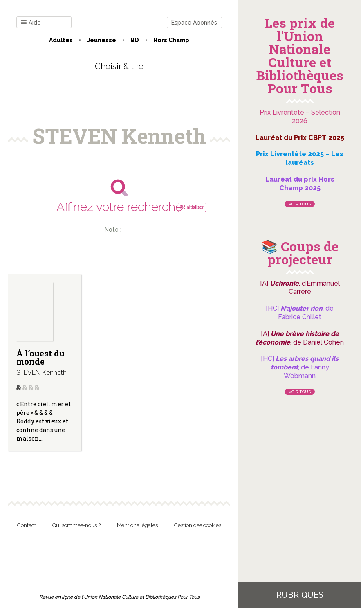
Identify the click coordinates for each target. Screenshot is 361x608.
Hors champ (171, 40)
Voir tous (300, 204)
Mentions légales (137, 525)
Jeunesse (101, 40)
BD (134, 40)
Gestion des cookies (197, 525)
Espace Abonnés (194, 22)
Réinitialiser (192, 207)
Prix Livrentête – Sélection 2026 (300, 116)
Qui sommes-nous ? (76, 525)
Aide (31, 22)
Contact (26, 525)
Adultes (61, 40)
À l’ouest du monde (40, 357)
